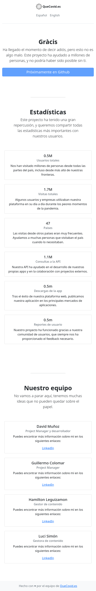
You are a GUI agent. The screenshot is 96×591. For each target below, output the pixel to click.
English (55, 15)
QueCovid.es (68, 586)
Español (41, 15)
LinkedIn (48, 448)
